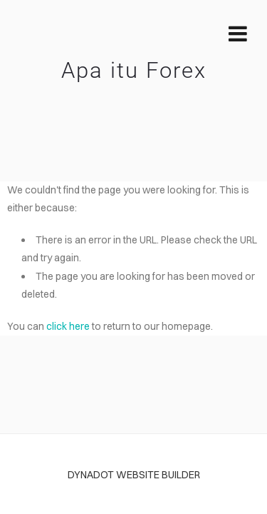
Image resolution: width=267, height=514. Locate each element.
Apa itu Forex (133, 70)
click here (68, 326)
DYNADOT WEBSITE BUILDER (134, 474)
